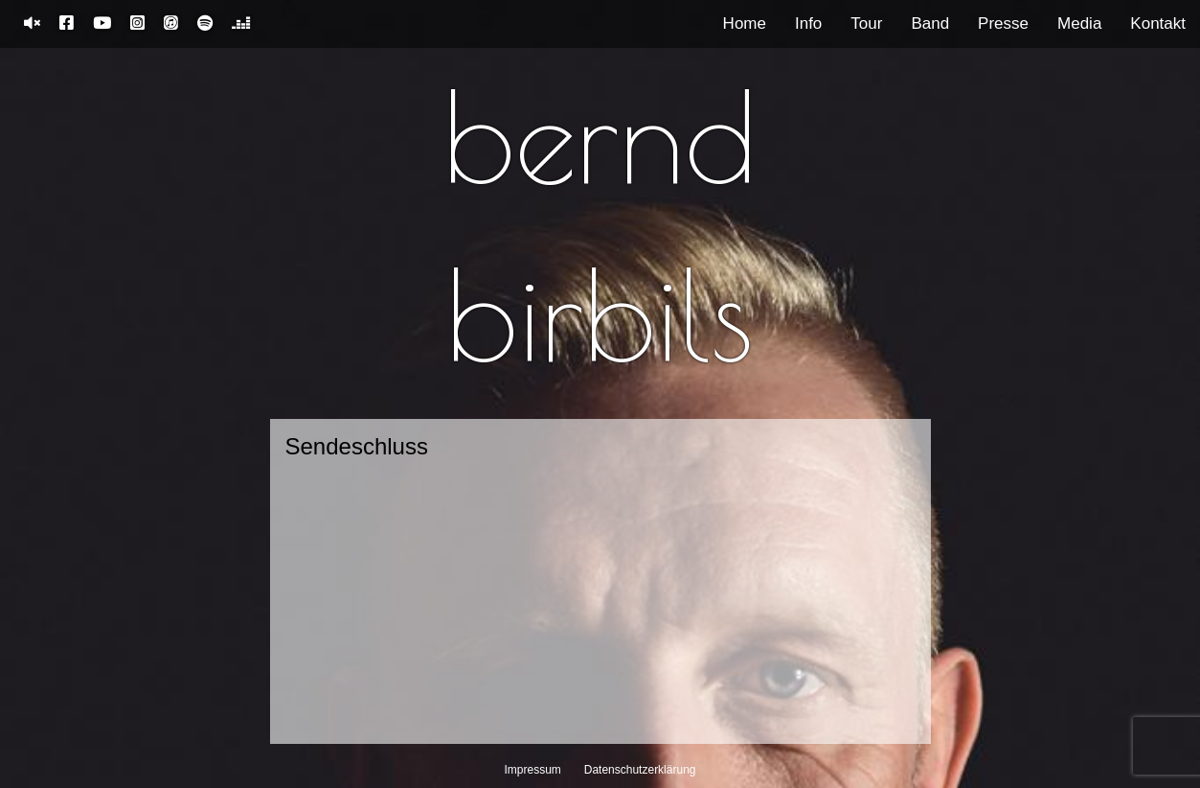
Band (930, 23)
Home (744, 23)
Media (1079, 23)
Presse (1003, 23)
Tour (866, 23)
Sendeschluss (356, 446)
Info (808, 23)
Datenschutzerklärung (640, 769)
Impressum (533, 769)
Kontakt (1158, 23)
